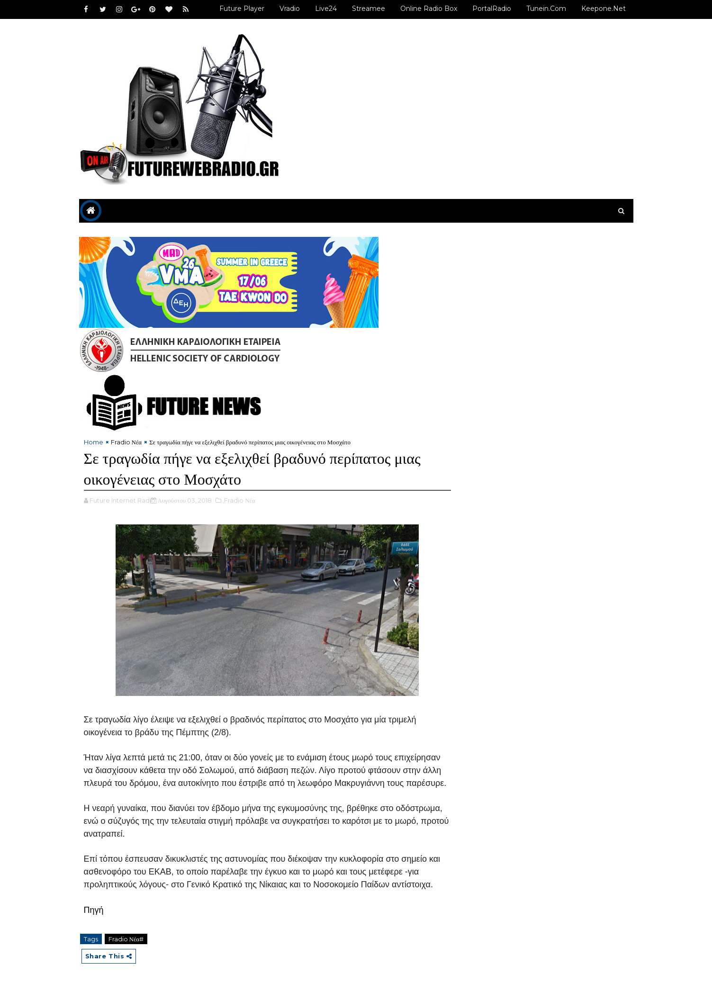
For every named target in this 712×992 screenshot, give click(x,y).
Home (93, 442)
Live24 (326, 8)
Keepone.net (603, 8)
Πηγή (94, 910)
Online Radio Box (428, 8)
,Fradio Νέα (239, 500)
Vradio (289, 8)
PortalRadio (491, 8)
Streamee (368, 8)
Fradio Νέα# (126, 939)
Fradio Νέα (126, 442)
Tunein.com (546, 8)
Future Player (241, 8)
